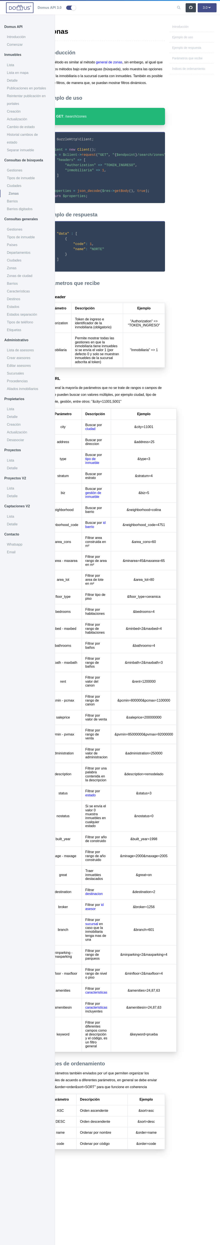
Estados (13, 307)
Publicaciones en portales (26, 88)
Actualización (17, 119)
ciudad (115, 490)
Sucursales (15, 373)
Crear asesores (18, 358)
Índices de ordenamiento (188, 68)
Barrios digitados (19, 209)
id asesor (119, 968)
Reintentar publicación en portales (26, 100)
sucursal (116, 985)
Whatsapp (14, 544)
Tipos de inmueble (21, 178)
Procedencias (17, 381)
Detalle (12, 80)
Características (18, 291)
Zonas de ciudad (19, 276)
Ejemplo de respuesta (186, 47)
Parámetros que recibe (187, 58)
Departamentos (18, 252)
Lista (10, 65)
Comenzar (15, 44)
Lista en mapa (18, 73)
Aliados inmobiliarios (22, 389)
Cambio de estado (21, 127)
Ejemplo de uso (182, 37)
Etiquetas (14, 330)
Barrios (12, 201)
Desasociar (15, 440)
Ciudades (14, 186)
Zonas (14, 193)
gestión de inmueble (118, 556)
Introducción (16, 37)
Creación (14, 111)
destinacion (118, 955)
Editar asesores (19, 365)
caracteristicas (121, 1053)
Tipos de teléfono (20, 322)
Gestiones (14, 170)
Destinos (13, 299)
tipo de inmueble (117, 522)
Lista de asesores (20, 350)
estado (115, 856)
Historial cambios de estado (22, 138)
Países (12, 245)
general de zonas (134, 62)
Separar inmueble (20, 150)
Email (11, 552)
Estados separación (22, 314)
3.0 (207, 7)
